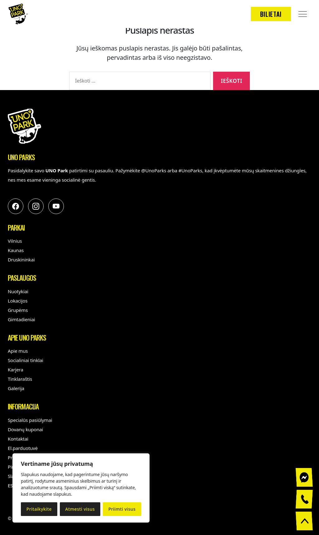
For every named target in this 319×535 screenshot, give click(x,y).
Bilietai (271, 14)
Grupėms (18, 310)
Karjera (15, 369)
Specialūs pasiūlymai (30, 420)
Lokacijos (17, 301)
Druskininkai (21, 259)
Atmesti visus (80, 509)
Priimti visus (122, 509)
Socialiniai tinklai (25, 360)
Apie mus (18, 351)
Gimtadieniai (21, 319)
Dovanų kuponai (25, 429)
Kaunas (16, 250)
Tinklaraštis (20, 379)
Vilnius (15, 241)
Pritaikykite (39, 509)
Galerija (16, 388)
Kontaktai (18, 439)
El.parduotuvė (23, 448)
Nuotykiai (18, 291)
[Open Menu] (302, 14)
